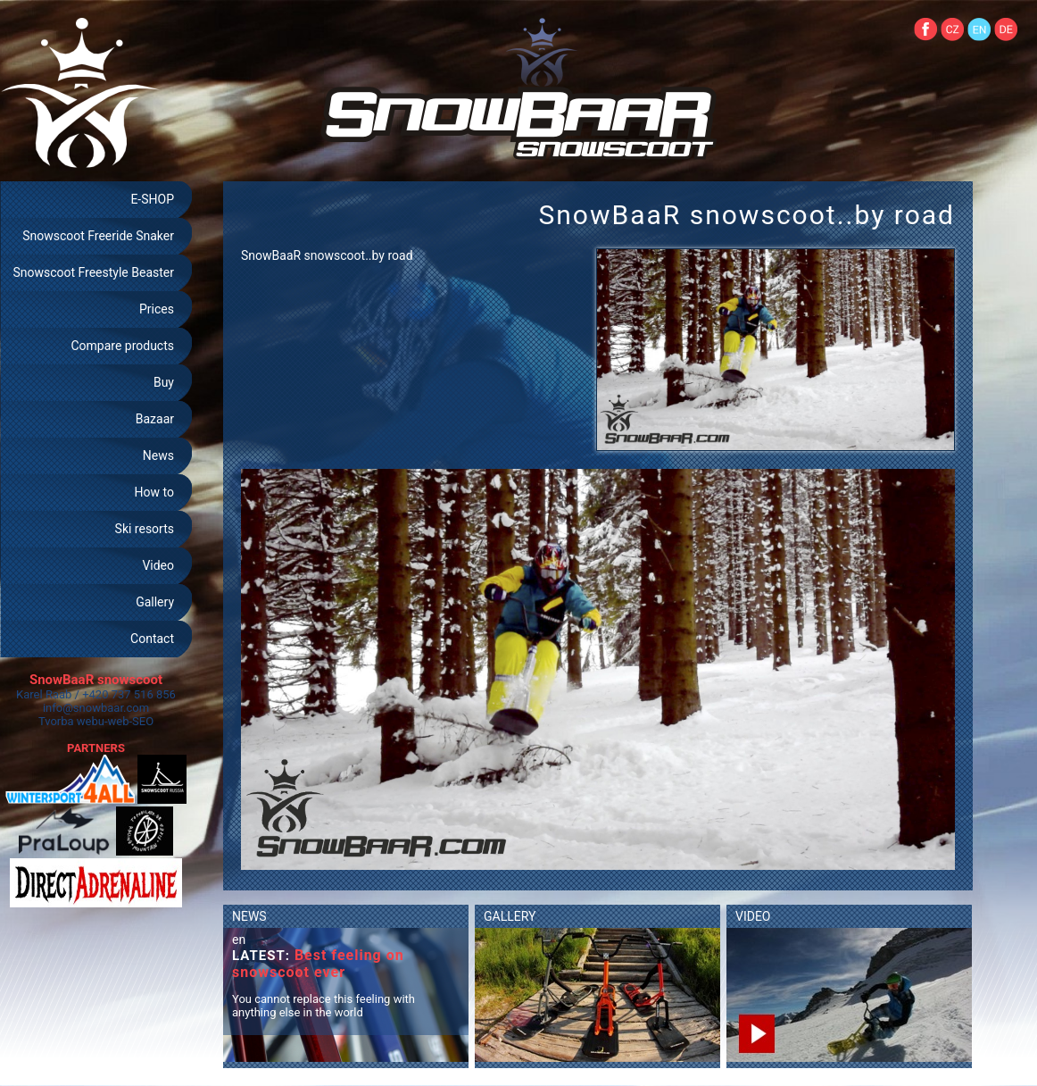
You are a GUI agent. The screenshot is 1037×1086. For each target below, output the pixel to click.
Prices (156, 309)
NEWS (249, 916)
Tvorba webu (71, 721)
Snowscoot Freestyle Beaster (93, 272)
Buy (163, 382)
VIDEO (753, 916)
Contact (152, 638)
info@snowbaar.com (96, 707)
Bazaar (155, 419)
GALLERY (509, 916)
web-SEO (131, 721)
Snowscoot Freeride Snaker (98, 236)
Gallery (155, 602)
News (158, 455)
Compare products (122, 345)
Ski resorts (144, 529)
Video (158, 565)
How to (154, 492)
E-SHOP (152, 199)
